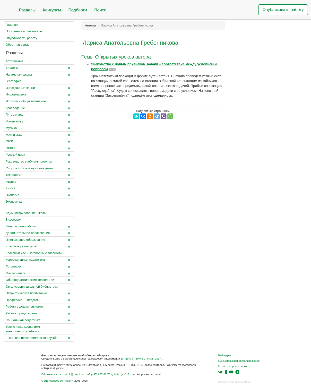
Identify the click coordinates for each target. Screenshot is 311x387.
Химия (39, 188)
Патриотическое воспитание (39, 293)
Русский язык (39, 155)
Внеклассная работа (39, 226)
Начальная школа (39, 74)
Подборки (77, 10)
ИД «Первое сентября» (58, 380)
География (13, 81)
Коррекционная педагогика (39, 260)
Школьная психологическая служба (39, 338)
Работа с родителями (39, 313)
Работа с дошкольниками (39, 306)
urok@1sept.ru (74, 374)
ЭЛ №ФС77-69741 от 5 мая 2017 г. (142, 358)
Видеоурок (13, 219)
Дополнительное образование (39, 233)
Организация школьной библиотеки (32, 286)
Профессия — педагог (39, 300)
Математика (39, 121)
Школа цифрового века (232, 366)
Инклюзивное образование (39, 240)
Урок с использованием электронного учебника (23, 329)
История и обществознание (39, 101)
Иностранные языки (39, 88)
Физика (39, 182)
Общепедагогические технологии (39, 280)
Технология (39, 175)
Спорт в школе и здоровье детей (39, 168)
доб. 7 (125, 374)
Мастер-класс (39, 273)
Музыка (39, 128)
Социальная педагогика (39, 320)
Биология (39, 68)
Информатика (39, 94)
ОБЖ (39, 141)
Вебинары (224, 355)
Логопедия (39, 266)
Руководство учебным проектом (39, 161)
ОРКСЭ (39, 148)
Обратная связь (17, 44)
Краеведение (39, 108)
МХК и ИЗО (39, 135)
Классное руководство (39, 246)
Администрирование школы (26, 213)
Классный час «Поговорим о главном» (34, 253)
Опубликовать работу (283, 9)
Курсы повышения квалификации (239, 360)
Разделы (27, 10)
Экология (39, 195)
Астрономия (14, 61)
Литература (39, 114)
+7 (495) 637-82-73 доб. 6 (103, 374)
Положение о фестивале (24, 31)
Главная (11, 24)
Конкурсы (52, 10)
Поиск (100, 10)
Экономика (14, 201)
